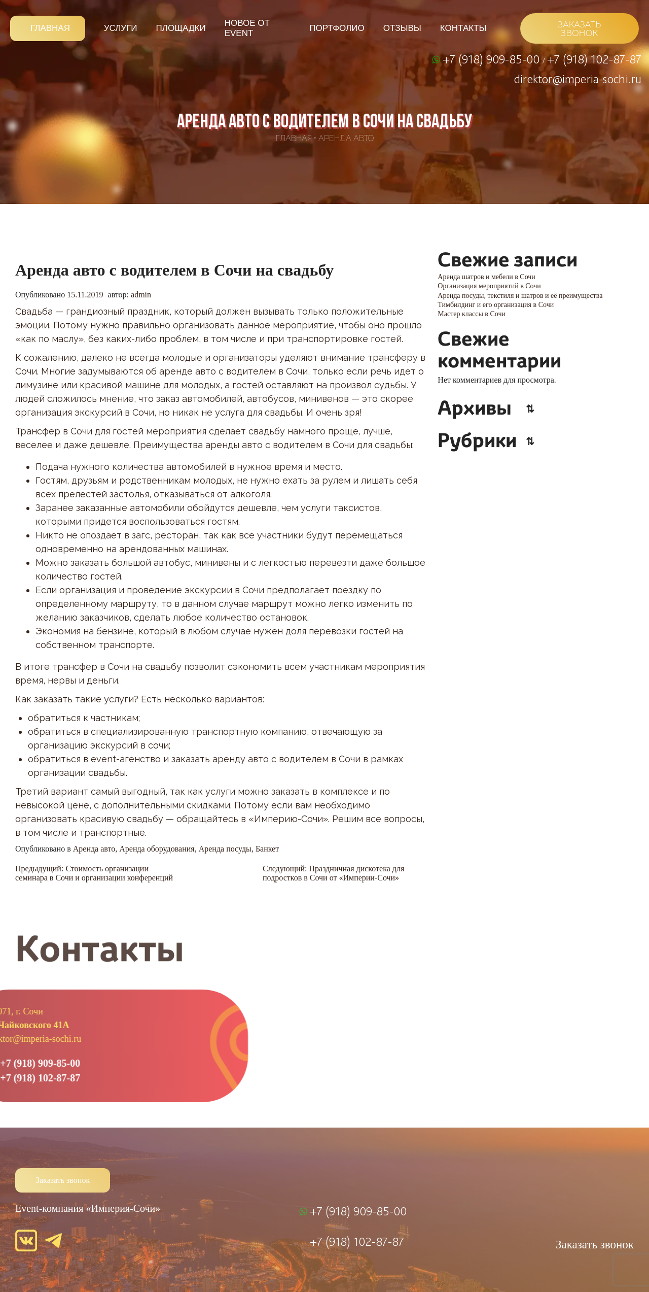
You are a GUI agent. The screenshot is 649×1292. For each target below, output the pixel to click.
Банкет (267, 848)
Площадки (181, 28)
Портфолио (336, 28)
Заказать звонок (62, 1180)
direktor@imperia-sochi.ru (577, 78)
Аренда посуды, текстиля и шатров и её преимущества (520, 295)
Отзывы (402, 28)
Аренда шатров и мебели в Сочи (486, 277)
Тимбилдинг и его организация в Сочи (496, 305)
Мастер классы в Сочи (472, 314)
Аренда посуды (225, 848)
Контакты (463, 28)
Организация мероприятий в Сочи (489, 286)
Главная (50, 28)
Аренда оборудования (156, 848)
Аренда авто (346, 138)
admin (141, 294)
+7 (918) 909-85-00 (493, 58)
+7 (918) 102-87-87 (594, 58)
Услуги (120, 28)
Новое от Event (247, 28)
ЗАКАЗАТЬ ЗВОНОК (579, 29)
